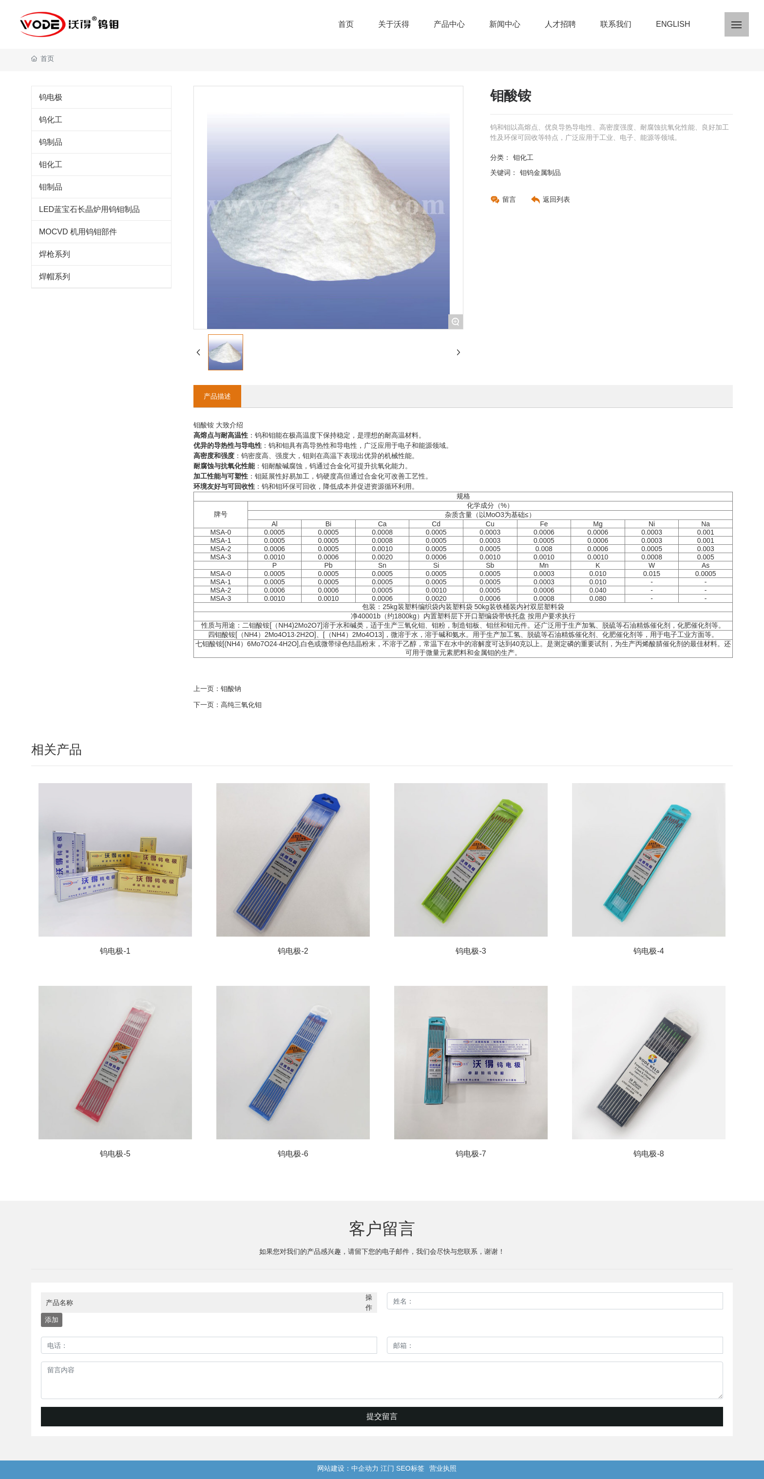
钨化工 (50, 119)
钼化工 (50, 164)
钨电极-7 (471, 1154)
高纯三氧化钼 (241, 705)
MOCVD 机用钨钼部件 (78, 232)
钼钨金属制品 (540, 172)
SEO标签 (410, 1468)
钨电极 (50, 97)
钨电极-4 (648, 951)
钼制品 (50, 187)
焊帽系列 (54, 276)
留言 (509, 199)
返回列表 (556, 199)
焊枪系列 (54, 254)
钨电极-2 (293, 951)
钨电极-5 (115, 1154)
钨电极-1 (115, 951)
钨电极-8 (648, 1154)
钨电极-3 (471, 951)
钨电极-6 (293, 1154)
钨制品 (50, 142)
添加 (51, 1320)
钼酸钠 (231, 688)
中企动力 (365, 1468)
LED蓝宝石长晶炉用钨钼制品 (89, 209)
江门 (387, 1468)
